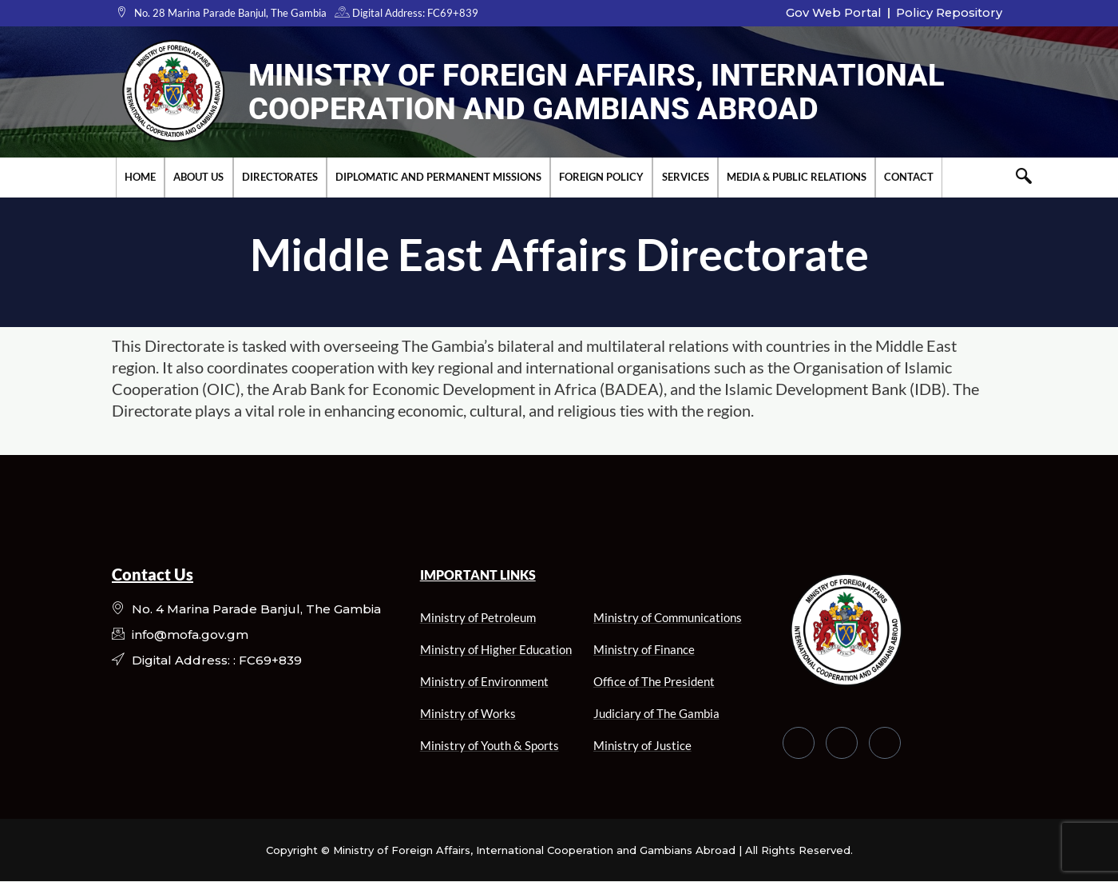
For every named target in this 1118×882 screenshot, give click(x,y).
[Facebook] (799, 743)
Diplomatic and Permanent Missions (438, 176)
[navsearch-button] (1024, 178)
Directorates (279, 176)
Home (140, 176)
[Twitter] (842, 743)
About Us (198, 176)
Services (684, 176)
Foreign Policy (600, 176)
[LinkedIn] (885, 743)
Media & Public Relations (795, 176)
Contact (907, 176)
